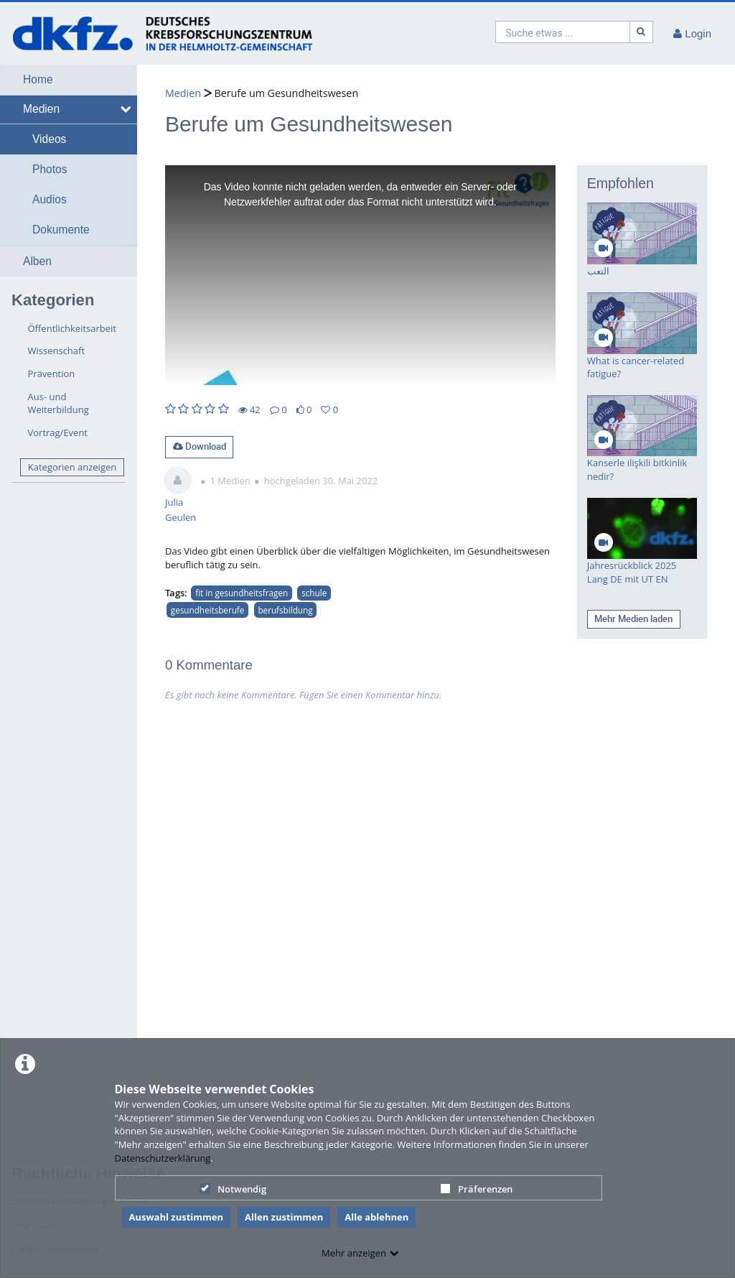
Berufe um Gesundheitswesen (285, 93)
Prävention (51, 373)
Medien (41, 109)
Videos (49, 139)
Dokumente (61, 229)
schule (314, 592)
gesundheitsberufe (208, 610)
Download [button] (199, 446)
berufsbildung (285, 610)
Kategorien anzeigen (72, 466)
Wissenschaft (56, 350)
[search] (562, 32)
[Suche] (641, 32)
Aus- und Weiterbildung (58, 403)
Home (38, 79)
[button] (68, 80)
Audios (49, 199)
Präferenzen (476, 1188)
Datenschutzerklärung (163, 1158)
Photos (49, 169)
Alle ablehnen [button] (376, 1216)
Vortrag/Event (58, 432)
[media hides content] (123, 109)
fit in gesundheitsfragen (241, 592)
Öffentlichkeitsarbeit (72, 328)
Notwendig (233, 1188)
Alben (37, 261)
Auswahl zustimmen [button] (176, 1216)
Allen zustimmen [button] (284, 1216)
